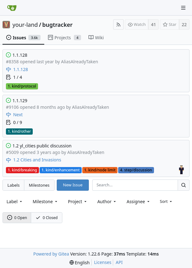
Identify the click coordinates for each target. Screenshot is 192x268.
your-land (25, 25)
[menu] (166, 201)
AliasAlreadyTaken (79, 62)
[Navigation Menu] (183, 7)
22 (184, 24)
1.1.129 (19, 100)
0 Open (17, 217)
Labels (13, 185)
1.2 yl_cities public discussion (42, 146)
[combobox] (14, 201)
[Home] (12, 7)
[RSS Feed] (118, 24)
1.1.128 (19, 55)
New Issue (73, 185)
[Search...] (184, 184)
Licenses (103, 262)
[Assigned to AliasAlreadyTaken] (181, 169)
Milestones (39, 185)
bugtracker (57, 25)
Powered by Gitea (51, 254)
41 (153, 24)
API (119, 262)
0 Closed (47, 217)
